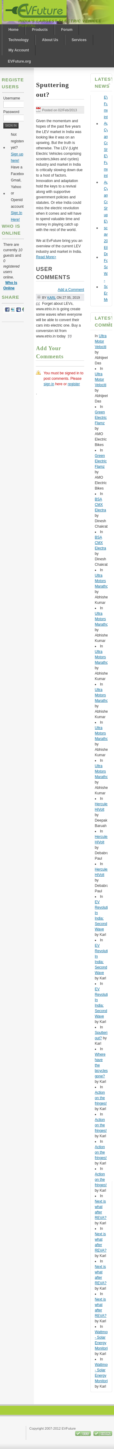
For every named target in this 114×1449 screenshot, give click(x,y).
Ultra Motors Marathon (102, 580)
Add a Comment (71, 290)
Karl (51, 297)
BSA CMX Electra (100, 504)
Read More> (46, 257)
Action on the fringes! (101, 1097)
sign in (48, 384)
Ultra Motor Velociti (101, 341)
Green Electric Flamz (101, 417)
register (74, 384)
